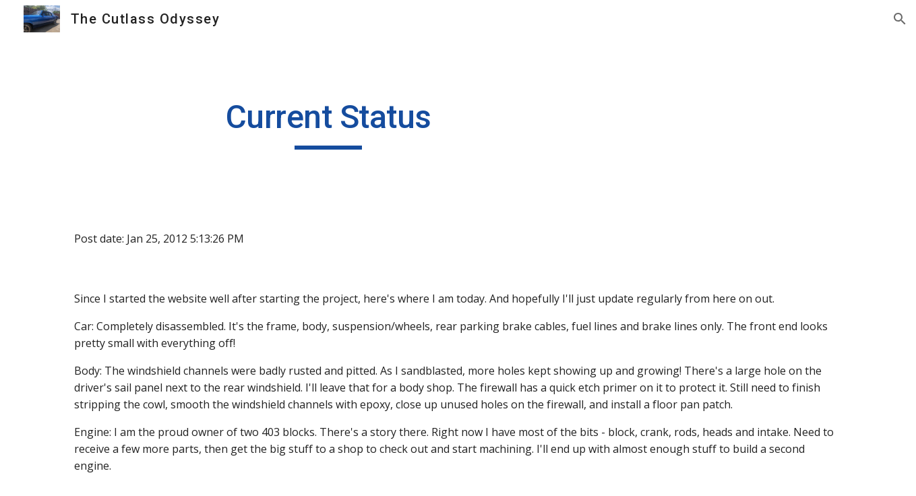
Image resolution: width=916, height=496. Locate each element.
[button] (900, 19)
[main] (328, 123)
